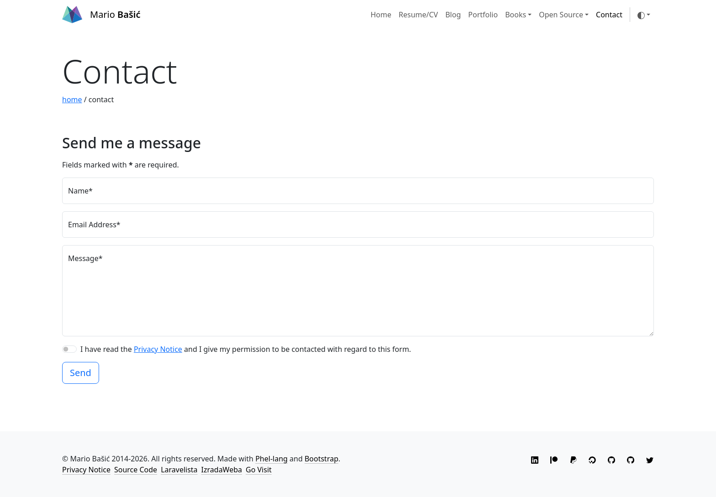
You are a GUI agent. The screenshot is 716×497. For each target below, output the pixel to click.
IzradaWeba (221, 470)
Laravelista (179, 470)
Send (80, 372)
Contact (609, 15)
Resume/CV (418, 15)
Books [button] (515, 15)
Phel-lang (271, 459)
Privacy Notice (158, 349)
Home (380, 15)
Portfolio (483, 15)
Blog (453, 15)
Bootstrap (321, 459)
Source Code (135, 470)
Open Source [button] (561, 15)
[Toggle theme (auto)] (644, 14)
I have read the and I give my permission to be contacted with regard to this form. (245, 349)
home (72, 99)
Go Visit (259, 470)
